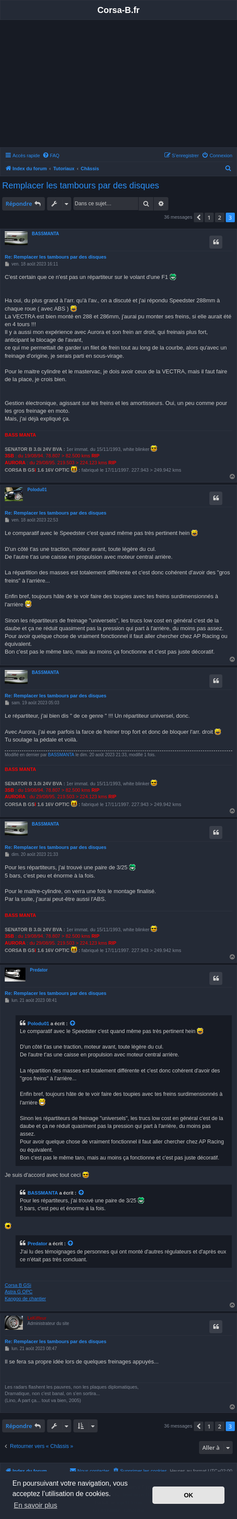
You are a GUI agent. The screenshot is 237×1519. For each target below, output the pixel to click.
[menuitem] (51, 155)
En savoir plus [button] (35, 1505)
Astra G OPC (18, 1291)
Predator (38, 970)
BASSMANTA (45, 233)
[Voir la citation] (73, 1023)
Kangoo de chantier (25, 1298)
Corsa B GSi (18, 1285)
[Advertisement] (118, 85)
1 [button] (209, 217)
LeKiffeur (36, 1318)
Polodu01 (37, 489)
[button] (198, 217)
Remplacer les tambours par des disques (80, 185)
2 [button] (219, 217)
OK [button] (188, 1495)
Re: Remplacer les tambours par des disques (55, 256)
